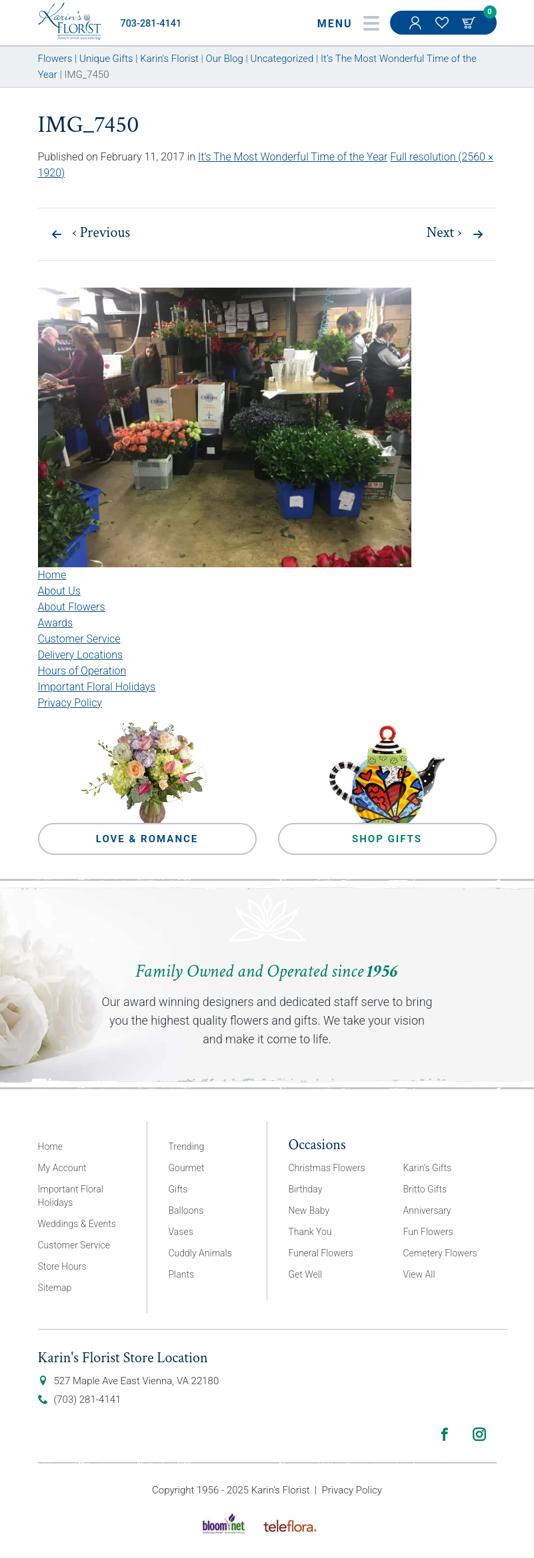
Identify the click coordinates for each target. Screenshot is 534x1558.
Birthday (306, 1189)
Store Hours (62, 1266)
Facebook (444, 1434)
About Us (59, 591)
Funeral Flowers (321, 1253)
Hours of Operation (82, 670)
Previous (102, 233)
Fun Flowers (428, 1231)
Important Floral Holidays (97, 686)
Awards (55, 623)
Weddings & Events (77, 1223)
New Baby (309, 1210)
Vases (181, 1231)
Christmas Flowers (327, 1168)
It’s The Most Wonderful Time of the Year (292, 156)
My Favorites (443, 29)
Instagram (479, 1434)
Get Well (306, 1274)
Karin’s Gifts (427, 1168)
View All (419, 1274)
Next (444, 233)
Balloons (186, 1210)
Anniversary (427, 1210)
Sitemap (55, 1287)
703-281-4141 (151, 23)
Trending (187, 1146)
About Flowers (71, 607)
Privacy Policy (70, 702)
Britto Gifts (425, 1189)
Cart (470, 23)
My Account (417, 29)
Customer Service (79, 639)
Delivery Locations (80, 655)
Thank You (310, 1231)
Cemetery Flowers (440, 1253)
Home (52, 575)
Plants (182, 1274)
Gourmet (187, 1168)
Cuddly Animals (200, 1253)
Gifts (178, 1189)
